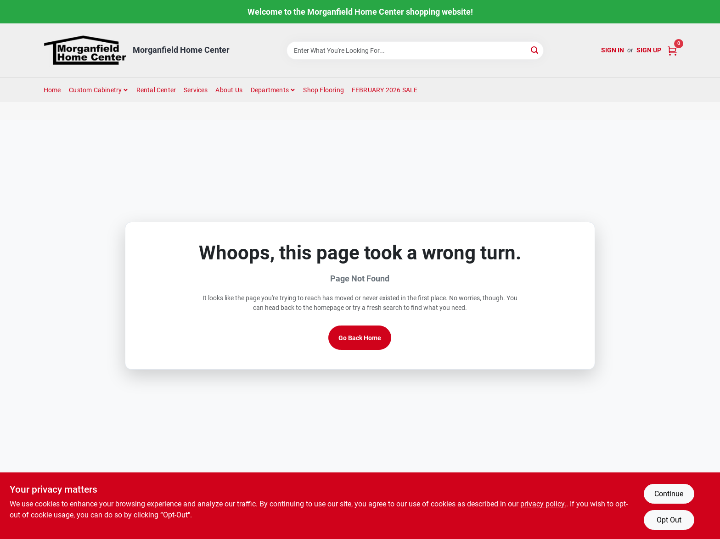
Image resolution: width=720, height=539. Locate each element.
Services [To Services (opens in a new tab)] (196, 90)
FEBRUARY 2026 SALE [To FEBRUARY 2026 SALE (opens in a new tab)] (385, 90)
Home (52, 90)
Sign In (612, 50)
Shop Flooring (323, 90)
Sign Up (648, 50)
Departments (270, 90)
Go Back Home (359, 338)
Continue (668, 493)
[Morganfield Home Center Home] (85, 50)
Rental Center (156, 90)
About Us (228, 90)
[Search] (535, 49)
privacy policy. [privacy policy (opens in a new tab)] (543, 504)
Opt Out (669, 520)
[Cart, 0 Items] (672, 50)
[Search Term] (415, 50)
